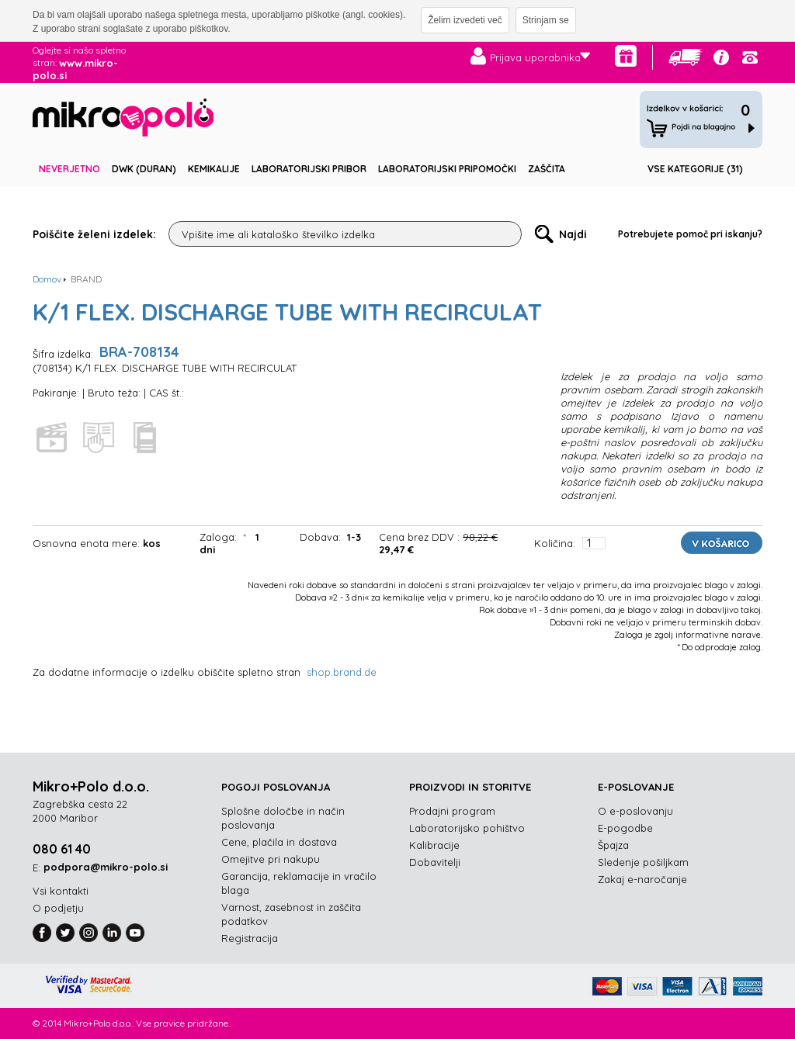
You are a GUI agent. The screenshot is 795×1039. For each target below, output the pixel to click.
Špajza (613, 845)
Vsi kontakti (61, 891)
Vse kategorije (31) (695, 169)
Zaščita (546, 169)
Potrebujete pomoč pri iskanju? (690, 234)
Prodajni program (452, 811)
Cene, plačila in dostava (279, 842)
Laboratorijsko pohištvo (467, 828)
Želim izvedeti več (465, 20)
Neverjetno (69, 169)
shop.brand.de (342, 672)
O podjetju (58, 908)
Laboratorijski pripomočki (447, 169)
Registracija (249, 938)
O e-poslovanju (635, 811)
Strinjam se (545, 20)
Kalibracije (434, 845)
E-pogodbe (625, 828)
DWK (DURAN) (144, 169)
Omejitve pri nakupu (270, 859)
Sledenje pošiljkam (643, 862)
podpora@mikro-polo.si (105, 867)
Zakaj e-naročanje (642, 879)
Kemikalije (214, 169)
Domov (47, 279)
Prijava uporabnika (535, 57)
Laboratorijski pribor (309, 169)
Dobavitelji (434, 862)
